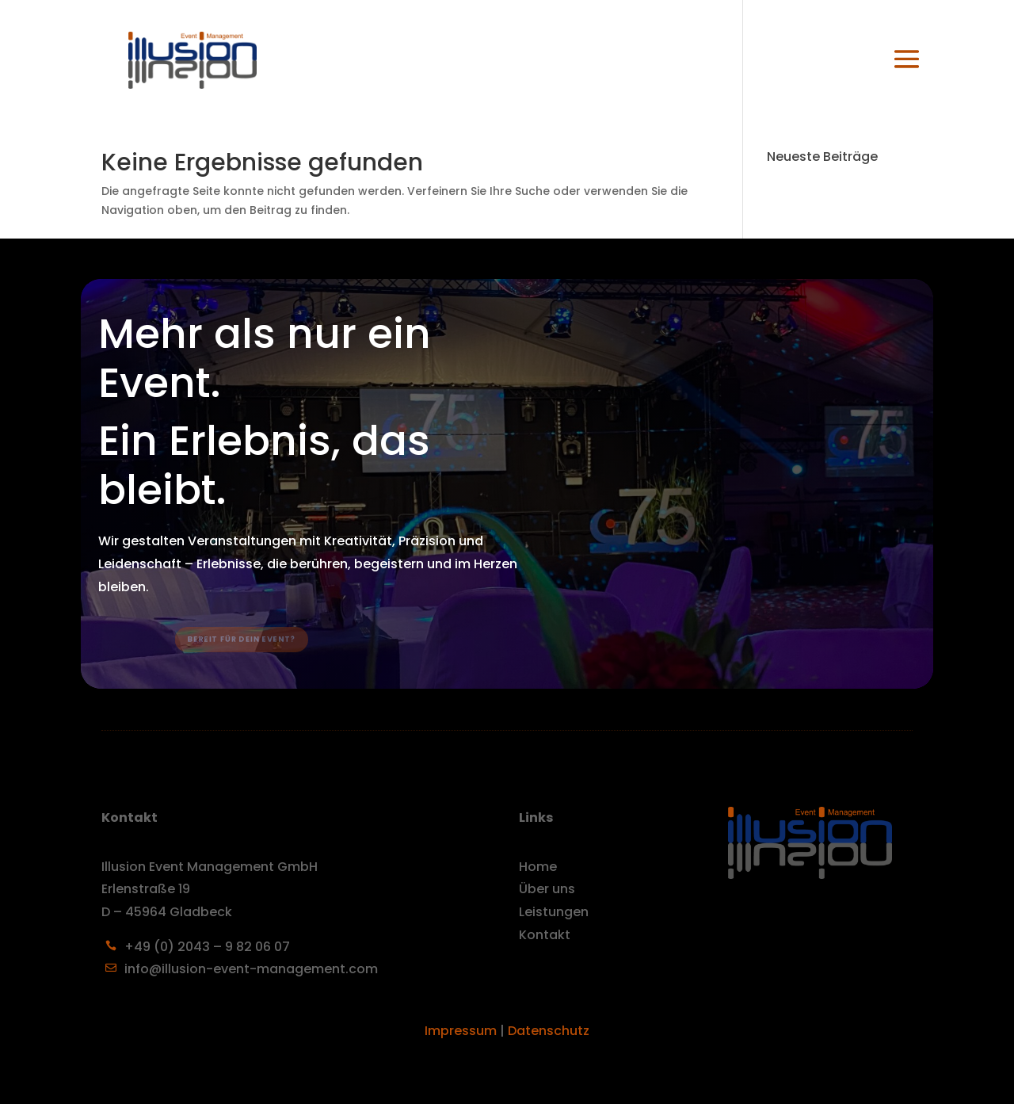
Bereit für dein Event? (249, 639)
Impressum (461, 1031)
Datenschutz (548, 1031)
